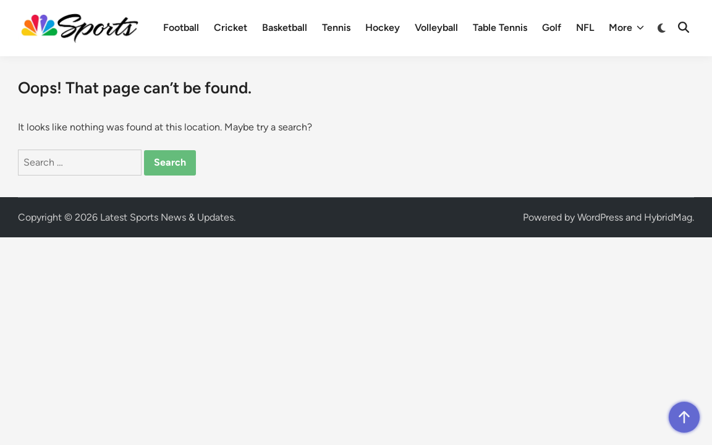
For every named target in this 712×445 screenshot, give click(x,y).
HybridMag (668, 217)
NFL (585, 27)
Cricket (230, 27)
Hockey (382, 27)
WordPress (600, 217)
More (626, 27)
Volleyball (436, 27)
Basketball (284, 27)
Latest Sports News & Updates (167, 217)
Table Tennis (500, 27)
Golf (551, 27)
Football (181, 27)
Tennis (336, 27)
